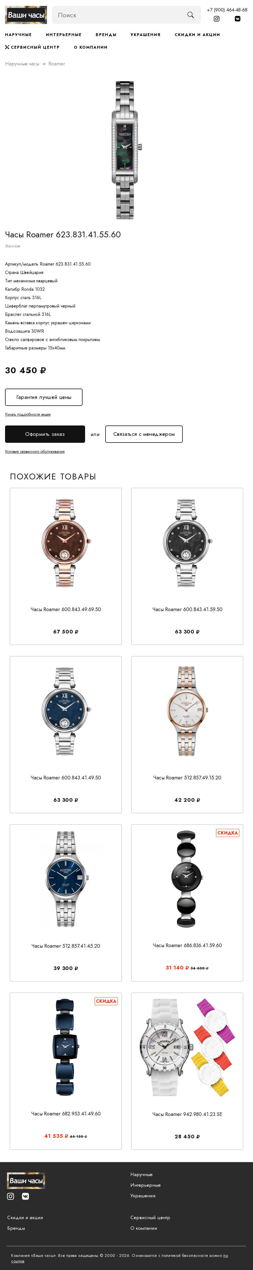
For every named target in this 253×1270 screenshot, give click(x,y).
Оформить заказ (45, 433)
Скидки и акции (197, 34)
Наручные (18, 34)
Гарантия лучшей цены (43, 397)
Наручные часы (22, 63)
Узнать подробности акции (28, 414)
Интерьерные (64, 34)
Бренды (106, 34)
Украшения (146, 34)
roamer (56, 63)
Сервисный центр (32, 47)
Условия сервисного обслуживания (35, 450)
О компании (91, 47)
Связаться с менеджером (144, 431)
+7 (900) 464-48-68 (227, 9)
